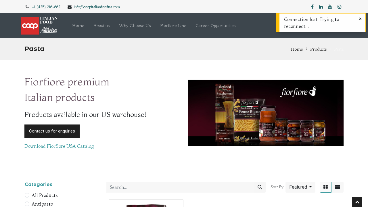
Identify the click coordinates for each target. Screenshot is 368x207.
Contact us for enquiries (52, 131)
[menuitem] (78, 25)
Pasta (339, 49)
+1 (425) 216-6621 (47, 6)
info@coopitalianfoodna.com (97, 6)
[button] (300, 187)
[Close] (360, 19)
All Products (45, 195)
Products (318, 49)
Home (297, 49)
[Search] (260, 187)
